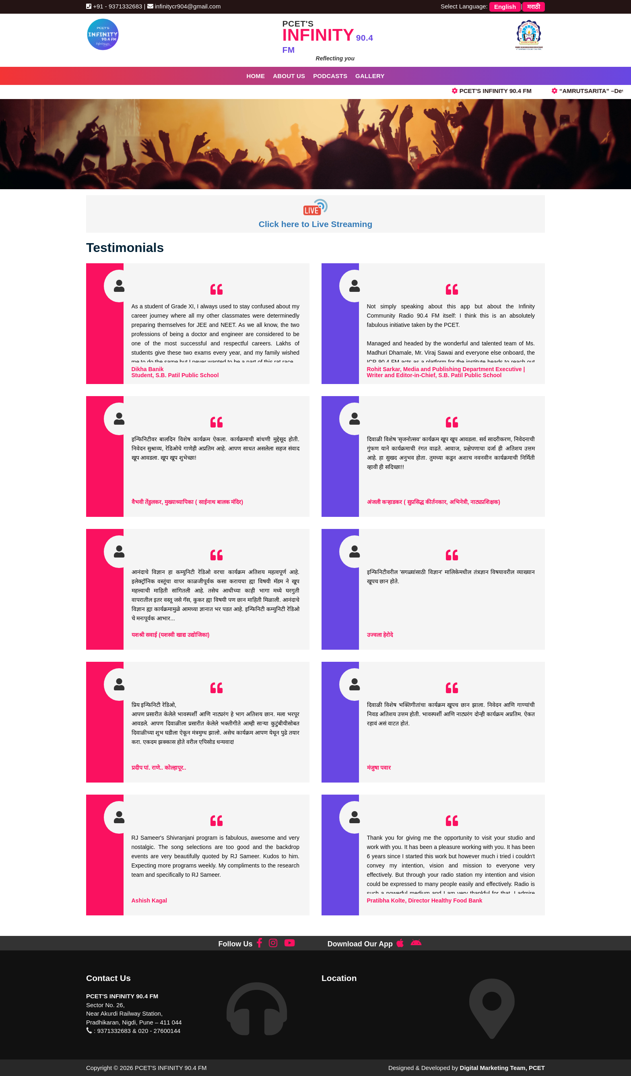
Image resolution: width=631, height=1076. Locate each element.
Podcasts (330, 75)
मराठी (533, 6)
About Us (289, 75)
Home (255, 75)
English (505, 6)
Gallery (370, 75)
